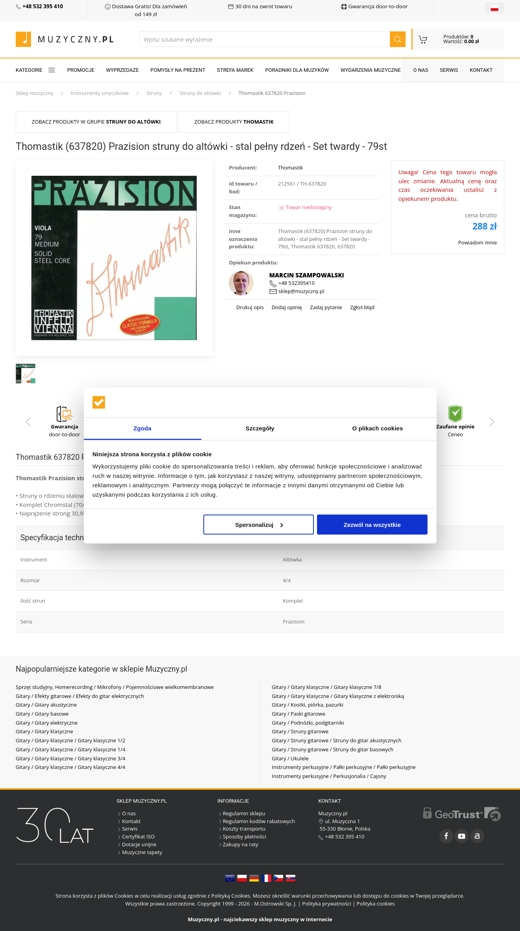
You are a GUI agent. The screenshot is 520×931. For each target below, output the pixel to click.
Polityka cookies (376, 903)
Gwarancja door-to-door (374, 6)
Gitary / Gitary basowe (42, 713)
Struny (154, 93)
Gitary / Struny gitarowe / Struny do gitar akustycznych (337, 740)
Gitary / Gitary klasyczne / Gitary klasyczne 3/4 (70, 758)
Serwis (449, 70)
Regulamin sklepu (241, 813)
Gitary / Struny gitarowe (300, 731)
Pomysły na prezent (177, 70)
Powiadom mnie (477, 242)
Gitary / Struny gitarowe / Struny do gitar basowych (333, 749)
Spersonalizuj (259, 524)
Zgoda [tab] (143, 428)
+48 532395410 (292, 282)
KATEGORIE (36, 70)
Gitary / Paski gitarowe (299, 713)
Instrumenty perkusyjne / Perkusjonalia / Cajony (329, 776)
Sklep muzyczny (34, 93)
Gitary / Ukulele (290, 758)
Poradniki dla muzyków (297, 70)
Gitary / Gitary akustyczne (46, 704)
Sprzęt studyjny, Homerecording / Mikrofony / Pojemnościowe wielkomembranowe (115, 687)
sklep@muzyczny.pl (296, 291)
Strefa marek (235, 70)
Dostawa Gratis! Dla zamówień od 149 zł (146, 10)
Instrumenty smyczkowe (100, 93)
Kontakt (481, 70)
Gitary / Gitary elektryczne (47, 722)
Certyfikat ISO (135, 836)
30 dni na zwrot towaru (260, 6)
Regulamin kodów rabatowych (256, 821)
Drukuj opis (250, 307)
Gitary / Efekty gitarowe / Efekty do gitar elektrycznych (80, 696)
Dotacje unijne (136, 844)
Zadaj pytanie (325, 307)
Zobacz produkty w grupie (96, 121)
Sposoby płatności (241, 836)
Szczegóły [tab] (260, 428)
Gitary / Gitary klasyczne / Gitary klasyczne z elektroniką (338, 696)
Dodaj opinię (286, 307)
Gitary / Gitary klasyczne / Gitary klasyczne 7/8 (327, 687)
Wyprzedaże (122, 70)
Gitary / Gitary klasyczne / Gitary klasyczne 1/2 (70, 740)
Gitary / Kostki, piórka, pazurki (308, 704)
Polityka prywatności (326, 903)
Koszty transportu (241, 828)
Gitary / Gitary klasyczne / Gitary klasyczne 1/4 (70, 749)
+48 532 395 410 (341, 836)
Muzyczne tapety (139, 852)
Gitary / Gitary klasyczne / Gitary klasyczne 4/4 (70, 767)
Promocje (80, 70)
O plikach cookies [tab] (377, 428)
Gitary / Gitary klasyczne (44, 731)
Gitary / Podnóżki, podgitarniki (308, 722)
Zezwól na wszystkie (372, 524)
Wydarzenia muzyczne (370, 70)
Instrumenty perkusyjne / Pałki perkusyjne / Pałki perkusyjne (344, 767)
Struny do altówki (200, 93)
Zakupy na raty (237, 844)
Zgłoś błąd (362, 307)
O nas (420, 70)
